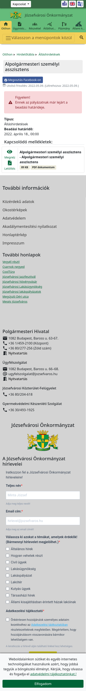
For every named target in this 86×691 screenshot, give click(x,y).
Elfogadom (43, 683)
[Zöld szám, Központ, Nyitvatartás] (21, 4)
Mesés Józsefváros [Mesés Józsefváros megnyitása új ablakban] (14, 301)
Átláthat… (49, 26)
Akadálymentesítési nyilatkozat (29, 226)
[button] (81, 38)
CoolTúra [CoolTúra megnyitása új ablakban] (8, 272)
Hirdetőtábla (25, 54)
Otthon (6, 26)
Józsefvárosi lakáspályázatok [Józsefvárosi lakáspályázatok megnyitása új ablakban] (21, 292)
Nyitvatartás (17, 353)
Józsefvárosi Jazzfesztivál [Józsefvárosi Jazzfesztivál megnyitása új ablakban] (19, 277)
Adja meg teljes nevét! (18, 503)
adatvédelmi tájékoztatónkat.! (53, 674)
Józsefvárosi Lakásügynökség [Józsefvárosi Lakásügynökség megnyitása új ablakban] (22, 287)
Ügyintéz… (19, 26)
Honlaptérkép (14, 234)
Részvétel (34, 26)
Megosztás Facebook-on (22, 80)
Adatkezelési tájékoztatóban (49, 624)
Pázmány (64, 26)
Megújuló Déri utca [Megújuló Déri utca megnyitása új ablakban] (15, 296)
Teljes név (13, 486)
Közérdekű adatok (18, 201)
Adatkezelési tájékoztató (24, 611)
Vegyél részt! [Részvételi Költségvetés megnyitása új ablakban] (11, 262)
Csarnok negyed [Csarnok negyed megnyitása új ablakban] (13, 267)
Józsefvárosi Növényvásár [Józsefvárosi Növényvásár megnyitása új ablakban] (19, 282)
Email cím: (13, 511)
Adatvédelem (14, 218)
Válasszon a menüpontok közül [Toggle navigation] (38, 38)
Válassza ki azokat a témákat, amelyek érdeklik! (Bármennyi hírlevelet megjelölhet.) (41, 539)
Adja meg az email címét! (20, 529)
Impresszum (13, 242)
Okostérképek (14, 209)
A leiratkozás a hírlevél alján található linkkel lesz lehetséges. (39, 646)
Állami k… (78, 26)
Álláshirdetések (49, 54)
